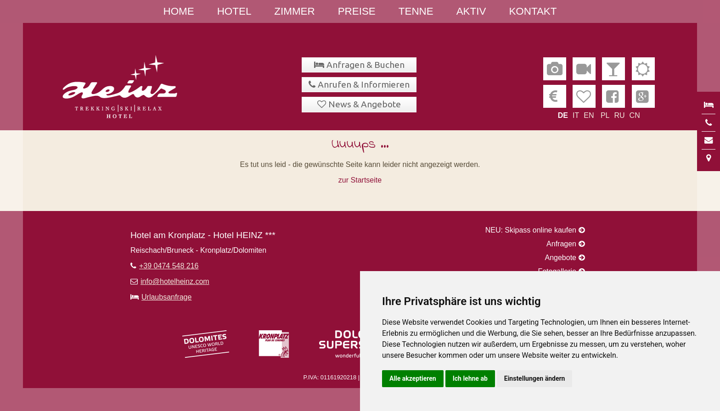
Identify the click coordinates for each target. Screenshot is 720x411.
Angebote (560, 257)
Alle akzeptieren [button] (412, 378)
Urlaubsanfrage (166, 297)
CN (635, 115)
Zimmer (294, 11)
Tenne (416, 11)
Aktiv (471, 11)
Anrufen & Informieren (364, 84)
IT (576, 115)
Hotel (234, 11)
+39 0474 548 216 (168, 266)
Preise (357, 11)
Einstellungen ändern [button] (534, 378)
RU (619, 115)
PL (605, 115)
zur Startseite (360, 180)
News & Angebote (364, 104)
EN (589, 115)
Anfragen (561, 244)
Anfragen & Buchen (365, 65)
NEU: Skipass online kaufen (530, 230)
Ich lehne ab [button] (470, 378)
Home (178, 11)
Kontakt (533, 11)
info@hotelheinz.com (175, 281)
